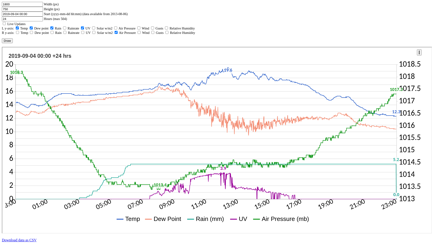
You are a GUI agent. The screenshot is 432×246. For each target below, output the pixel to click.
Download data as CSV (19, 240)
